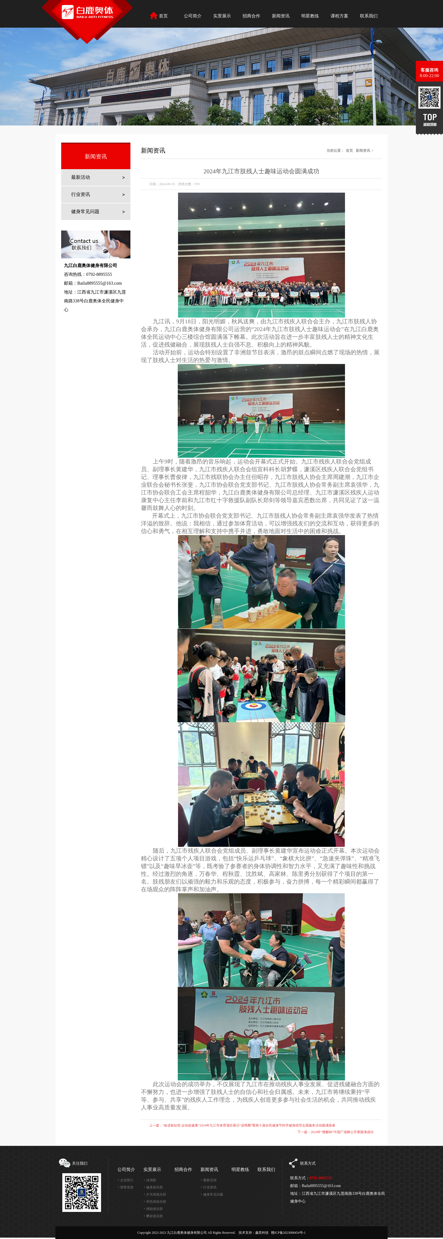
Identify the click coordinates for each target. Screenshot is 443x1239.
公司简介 (126, 1169)
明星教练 (240, 1169)
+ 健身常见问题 (211, 1194)
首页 (349, 150)
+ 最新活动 (208, 1180)
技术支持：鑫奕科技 (254, 1233)
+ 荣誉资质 (125, 1187)
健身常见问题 (85, 211)
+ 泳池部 (149, 1180)
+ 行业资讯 (208, 1187)
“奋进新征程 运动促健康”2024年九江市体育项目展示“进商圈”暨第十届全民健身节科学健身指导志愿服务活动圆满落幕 (249, 1125)
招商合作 (183, 1169)
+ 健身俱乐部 (153, 1187)
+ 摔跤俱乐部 (153, 1209)
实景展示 (152, 1169)
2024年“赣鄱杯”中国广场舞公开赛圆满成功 (342, 1132)
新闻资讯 (363, 150)
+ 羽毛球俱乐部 (154, 1202)
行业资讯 (80, 194)
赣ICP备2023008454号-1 (288, 1233)
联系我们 (266, 1169)
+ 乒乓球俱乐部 (154, 1194)
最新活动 (80, 177)
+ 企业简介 (125, 1180)
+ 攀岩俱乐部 (153, 1216)
